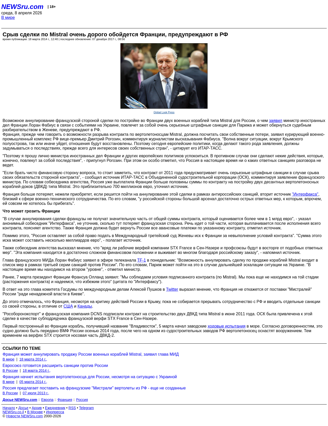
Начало (9, 408)
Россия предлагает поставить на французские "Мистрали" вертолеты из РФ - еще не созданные (94, 388)
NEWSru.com (22, 6)
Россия (82, 400)
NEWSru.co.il (13, 412)
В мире (8, 17)
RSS (72, 408)
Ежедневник (55, 408)
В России (10, 370)
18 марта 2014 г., (33, 359)
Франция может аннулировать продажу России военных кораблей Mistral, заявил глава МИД (91, 354)
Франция (64, 400)
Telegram (86, 408)
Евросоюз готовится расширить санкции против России (55, 365)
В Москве (35, 412)
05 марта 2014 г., (33, 382)
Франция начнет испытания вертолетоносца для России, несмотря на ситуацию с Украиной (90, 377)
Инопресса (55, 412)
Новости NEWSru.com (24, 416)
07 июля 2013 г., (36, 393)
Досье (23, 408)
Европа (47, 400)
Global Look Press (164, 112)
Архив (37, 408)
